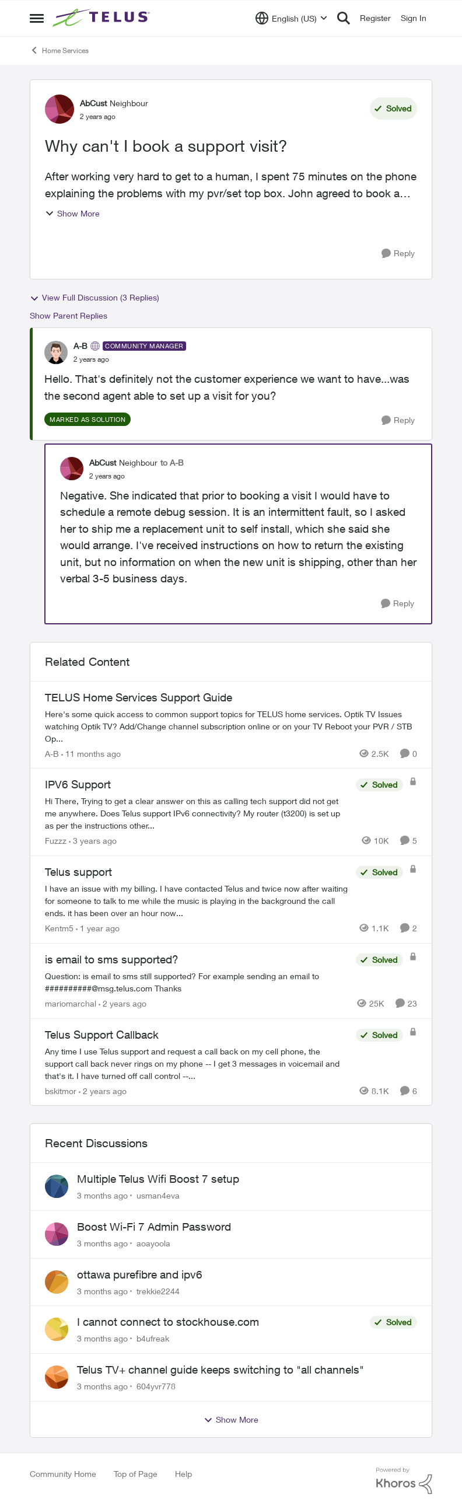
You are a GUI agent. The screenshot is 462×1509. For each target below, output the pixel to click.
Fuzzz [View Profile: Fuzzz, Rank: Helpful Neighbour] (55, 841)
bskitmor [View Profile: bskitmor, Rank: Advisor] (60, 1090)
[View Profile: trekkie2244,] (56, 1282)
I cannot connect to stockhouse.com (168, 1321)
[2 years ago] (122, 1003)
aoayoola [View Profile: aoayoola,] (153, 1243)
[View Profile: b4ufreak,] (56, 1329)
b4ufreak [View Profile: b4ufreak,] (152, 1338)
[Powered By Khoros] (404, 1481)
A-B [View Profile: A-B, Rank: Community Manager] (81, 346)
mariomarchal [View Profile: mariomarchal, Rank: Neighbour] (70, 1003)
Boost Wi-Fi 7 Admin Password (154, 1226)
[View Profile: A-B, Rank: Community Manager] (56, 352)
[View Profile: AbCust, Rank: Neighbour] (59, 109)
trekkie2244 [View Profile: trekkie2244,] (158, 1290)
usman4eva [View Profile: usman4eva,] (158, 1195)
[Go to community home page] (102, 18)
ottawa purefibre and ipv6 (139, 1274)
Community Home (63, 1474)
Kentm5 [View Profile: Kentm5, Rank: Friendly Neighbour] (59, 928)
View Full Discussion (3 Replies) (94, 297)
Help (183, 1474)
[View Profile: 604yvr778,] (56, 1377)
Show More (72, 213)
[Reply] (398, 253)
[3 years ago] (93, 840)
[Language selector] (291, 18)
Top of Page (136, 1474)
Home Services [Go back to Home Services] (59, 50)
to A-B (172, 462)
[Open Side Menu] (37, 18)
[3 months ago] (102, 1195)
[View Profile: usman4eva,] (56, 1186)
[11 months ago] (91, 753)
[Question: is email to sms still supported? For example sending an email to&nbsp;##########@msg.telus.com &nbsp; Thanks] (197, 982)
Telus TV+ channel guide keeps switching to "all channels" (220, 1369)
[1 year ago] (98, 928)
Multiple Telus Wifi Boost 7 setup (158, 1178)
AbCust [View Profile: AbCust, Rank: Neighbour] (93, 103)
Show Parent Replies (68, 315)
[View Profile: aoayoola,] (56, 1234)
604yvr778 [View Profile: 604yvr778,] (156, 1386)
